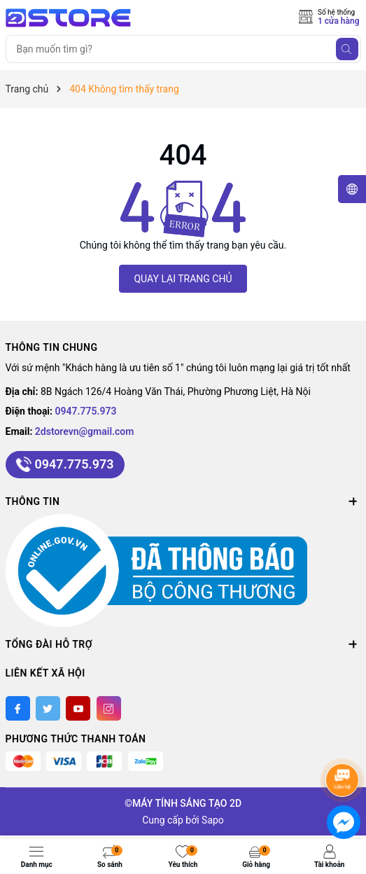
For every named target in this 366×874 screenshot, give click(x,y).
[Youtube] (78, 708)
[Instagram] (109, 708)
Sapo (213, 820)
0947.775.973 (86, 411)
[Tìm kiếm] (347, 49)
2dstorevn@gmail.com (84, 431)
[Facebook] (18, 708)
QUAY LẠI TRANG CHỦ (183, 278)
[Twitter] (48, 708)
